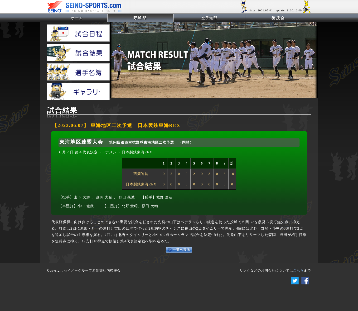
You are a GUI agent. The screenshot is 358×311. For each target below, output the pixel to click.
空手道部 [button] (209, 18)
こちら (298, 270)
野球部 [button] (140, 18)
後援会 (278, 18)
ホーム (85, 17)
